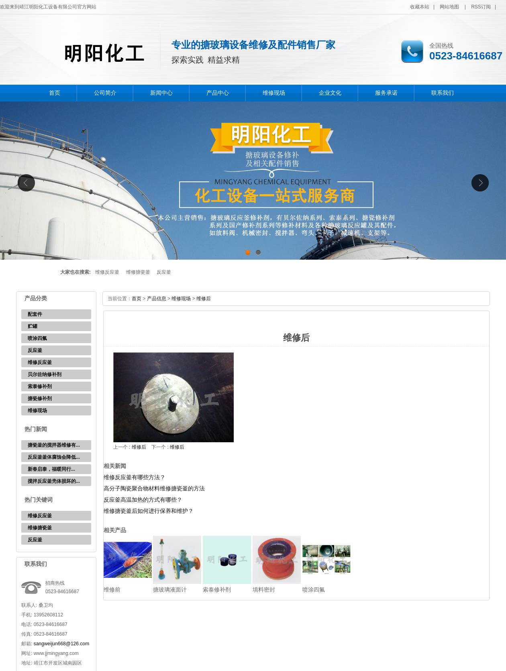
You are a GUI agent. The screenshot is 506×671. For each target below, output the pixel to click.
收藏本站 (419, 7)
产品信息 (156, 298)
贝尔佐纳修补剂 (44, 374)
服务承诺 (386, 93)
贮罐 (32, 326)
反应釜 (164, 272)
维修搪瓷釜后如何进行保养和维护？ (149, 511)
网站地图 (449, 7)
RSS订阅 (481, 7)
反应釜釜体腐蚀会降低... (54, 457)
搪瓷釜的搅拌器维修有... (54, 445)
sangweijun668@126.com (61, 644)
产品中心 (217, 93)
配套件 (35, 314)
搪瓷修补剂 (40, 398)
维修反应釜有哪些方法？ (134, 477)
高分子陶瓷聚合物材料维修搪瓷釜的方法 (154, 488)
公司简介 (105, 93)
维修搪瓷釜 (138, 272)
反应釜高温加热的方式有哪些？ (143, 499)
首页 (54, 93)
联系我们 (442, 93)
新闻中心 (161, 93)
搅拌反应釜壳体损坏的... (54, 481)
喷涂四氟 (37, 338)
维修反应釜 (107, 272)
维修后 (203, 298)
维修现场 (274, 93)
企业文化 (330, 93)
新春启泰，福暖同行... (51, 469)
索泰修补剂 (40, 386)
